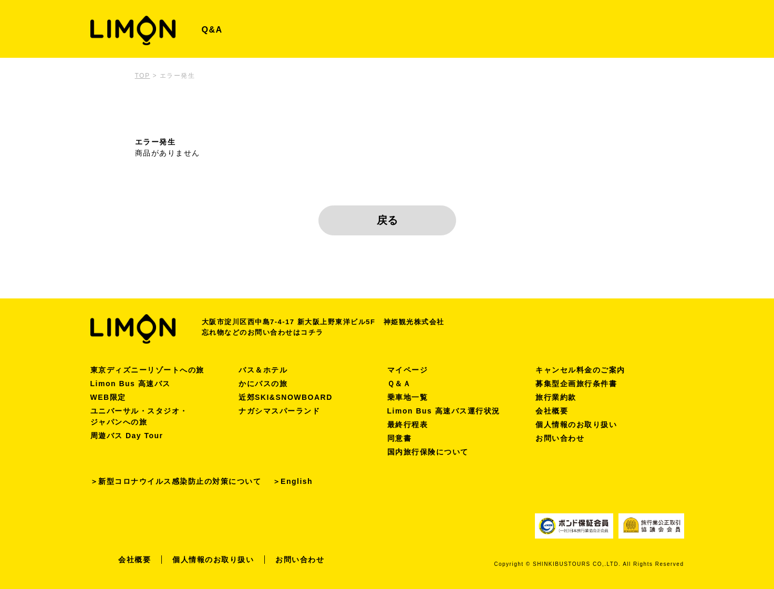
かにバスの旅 (263, 383)
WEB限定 (108, 397)
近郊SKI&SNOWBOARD (286, 397)
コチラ (312, 332)
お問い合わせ (559, 438)
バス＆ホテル (263, 370)
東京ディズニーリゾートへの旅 (147, 370)
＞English (293, 481)
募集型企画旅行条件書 (576, 383)
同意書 (399, 438)
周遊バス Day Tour (126, 435)
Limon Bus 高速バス (130, 383)
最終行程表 (407, 424)
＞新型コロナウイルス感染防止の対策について (176, 481)
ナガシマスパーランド (279, 411)
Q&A (212, 29)
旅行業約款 (555, 397)
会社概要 (551, 411)
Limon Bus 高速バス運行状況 (443, 411)
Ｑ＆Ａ (399, 383)
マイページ (407, 370)
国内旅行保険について (428, 452)
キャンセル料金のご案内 (580, 370)
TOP (142, 75)
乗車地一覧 (407, 397)
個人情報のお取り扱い (576, 424)
